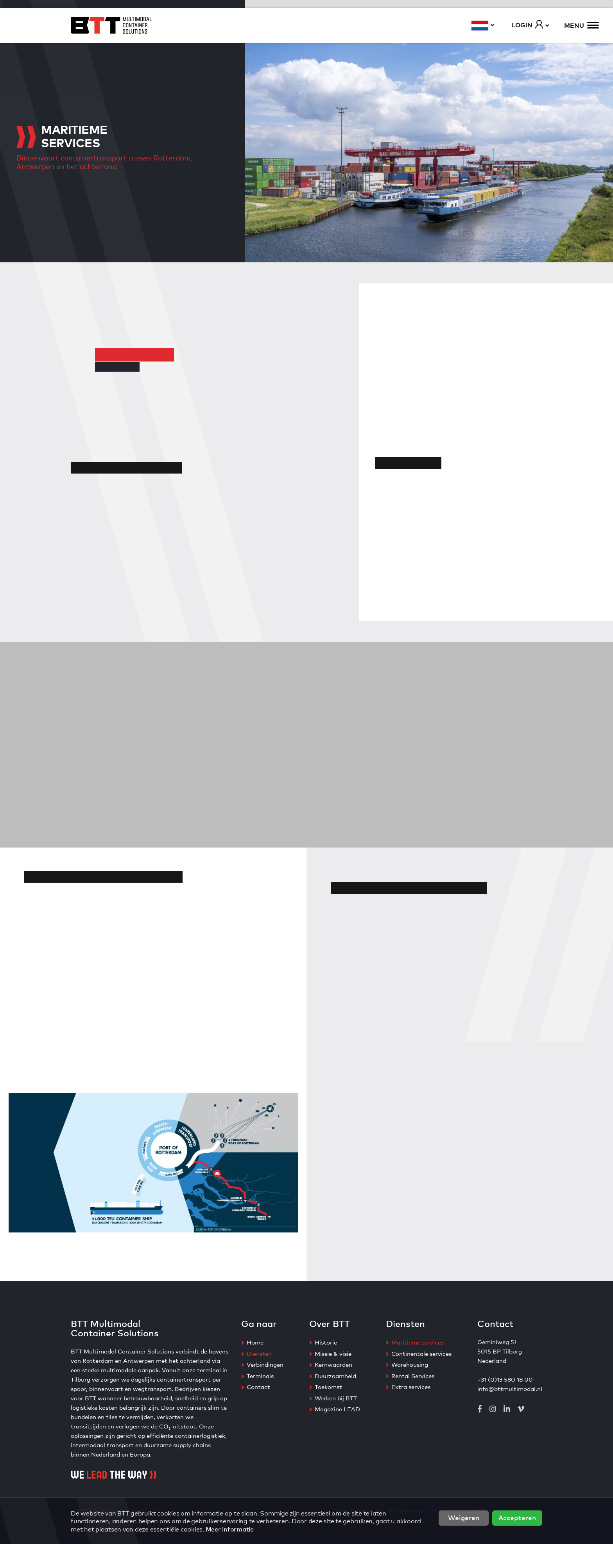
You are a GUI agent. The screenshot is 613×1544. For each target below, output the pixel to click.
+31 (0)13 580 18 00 (505, 1379)
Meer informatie (230, 1529)
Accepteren (517, 1517)
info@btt (490, 1388)
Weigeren (463, 1517)
